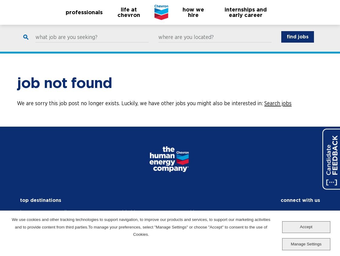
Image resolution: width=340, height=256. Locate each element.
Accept (306, 227)
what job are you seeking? (66, 43)
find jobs (298, 42)
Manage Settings (306, 244)
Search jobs (278, 103)
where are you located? (186, 43)
